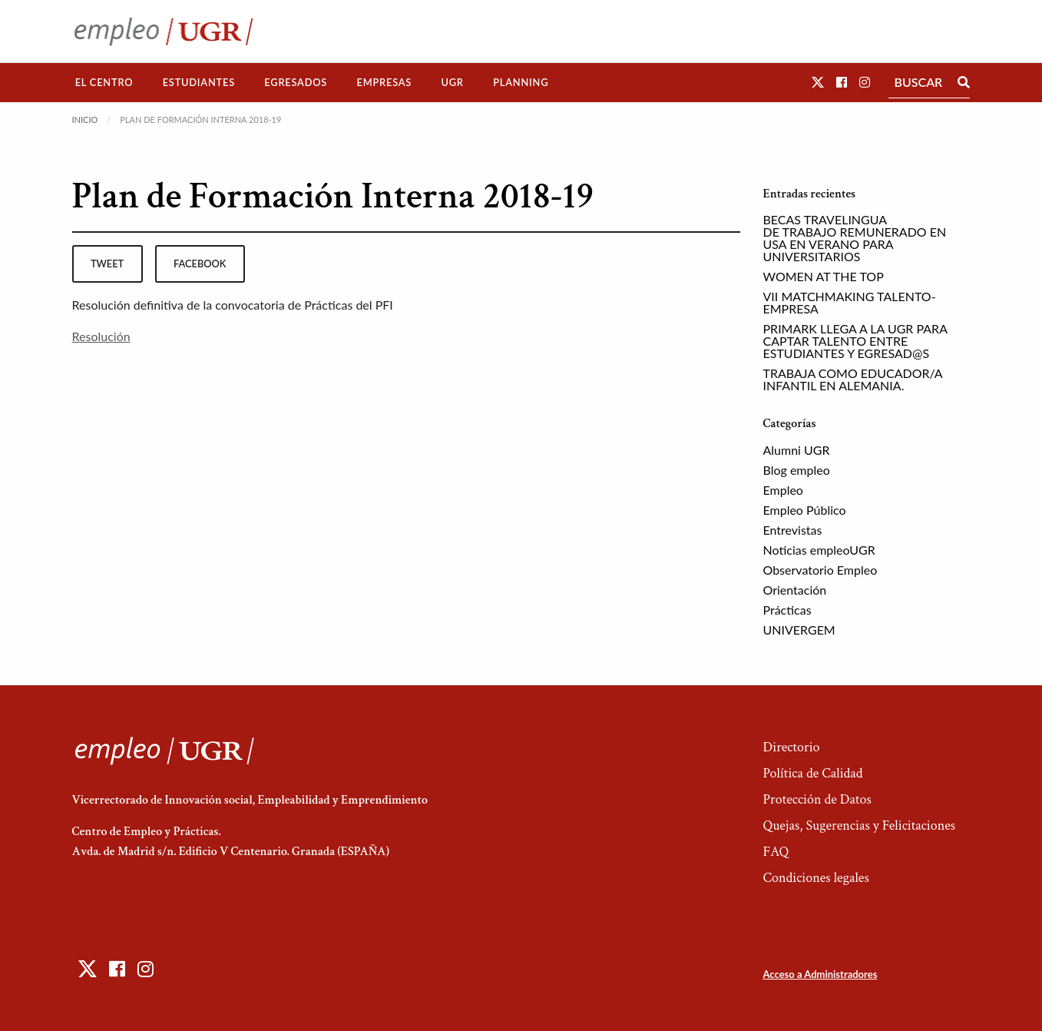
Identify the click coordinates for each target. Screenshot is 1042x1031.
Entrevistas (792, 529)
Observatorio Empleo (820, 569)
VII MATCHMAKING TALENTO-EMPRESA (849, 302)
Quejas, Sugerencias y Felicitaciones (858, 825)
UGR (452, 82)
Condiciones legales (815, 878)
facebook (200, 263)
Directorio (790, 747)
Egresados (295, 82)
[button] (817, 81)
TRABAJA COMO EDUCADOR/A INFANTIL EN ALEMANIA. (853, 379)
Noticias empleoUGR (819, 549)
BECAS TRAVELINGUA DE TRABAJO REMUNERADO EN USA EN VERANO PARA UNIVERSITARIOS (855, 238)
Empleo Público (804, 509)
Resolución (101, 336)
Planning (520, 82)
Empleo (783, 489)
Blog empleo (796, 469)
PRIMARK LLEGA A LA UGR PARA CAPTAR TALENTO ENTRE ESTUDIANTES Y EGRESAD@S (855, 340)
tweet (107, 263)
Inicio (85, 119)
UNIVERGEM (799, 629)
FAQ (775, 851)
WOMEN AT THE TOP (823, 276)
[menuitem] (104, 82)
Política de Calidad (812, 773)
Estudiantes (199, 82)
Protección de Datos (816, 799)
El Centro (104, 82)
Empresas (384, 82)
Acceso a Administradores (819, 974)
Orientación (795, 589)
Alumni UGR (796, 450)
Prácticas (787, 609)
